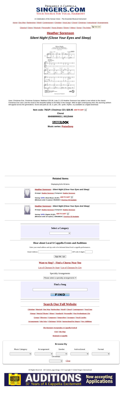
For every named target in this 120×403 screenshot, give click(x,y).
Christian (58, 23)
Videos (72, 28)
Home (15, 23)
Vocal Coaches (81, 317)
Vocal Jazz (67, 23)
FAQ (56, 332)
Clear (68, 361)
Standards (59, 313)
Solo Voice (43, 321)
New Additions (86, 321)
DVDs (59, 321)
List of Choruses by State (49, 268)
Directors (43, 317)
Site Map (62, 332)
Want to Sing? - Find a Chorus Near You (60, 262)
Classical (23, 28)
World (39, 23)
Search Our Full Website (60, 304)
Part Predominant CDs (82, 313)
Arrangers (71, 317)
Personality (46, 28)
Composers (52, 317)
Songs (79, 28)
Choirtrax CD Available (69, 200)
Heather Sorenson (60, 33)
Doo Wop (22, 23)
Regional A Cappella (60, 336)
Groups (36, 317)
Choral (74, 23)
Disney (66, 28)
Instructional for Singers (71, 321)
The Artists (87, 28)
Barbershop (31, 23)
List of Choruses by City (71, 268)
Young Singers (56, 28)
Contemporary (48, 23)
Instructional (91, 23)
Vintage (33, 313)
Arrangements (103, 23)
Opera (30, 28)
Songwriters (62, 317)
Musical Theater (42, 313)
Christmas (82, 23)
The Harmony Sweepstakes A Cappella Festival (60, 328)
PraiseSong (67, 126)
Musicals (37, 28)
